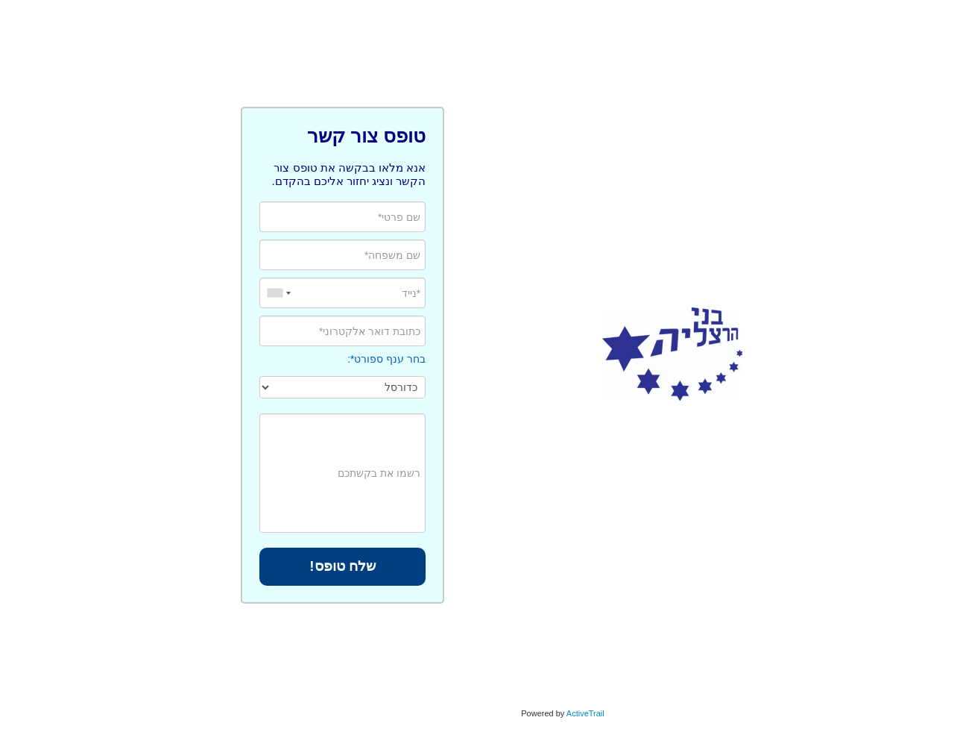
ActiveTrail (500, 713)
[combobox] (191, 293)
